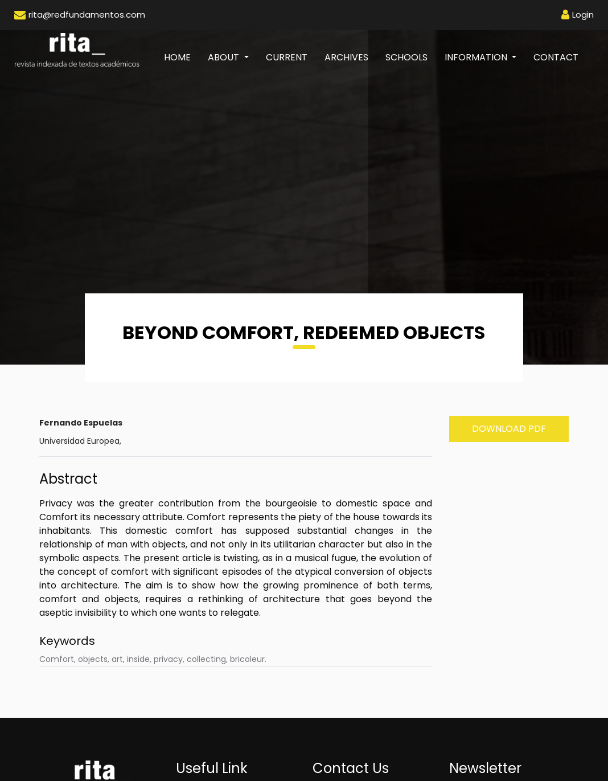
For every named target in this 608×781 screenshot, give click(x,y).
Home (181, 57)
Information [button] (477, 57)
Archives (346, 57)
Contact (555, 57)
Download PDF (509, 428)
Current (286, 57)
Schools (406, 57)
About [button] (224, 57)
